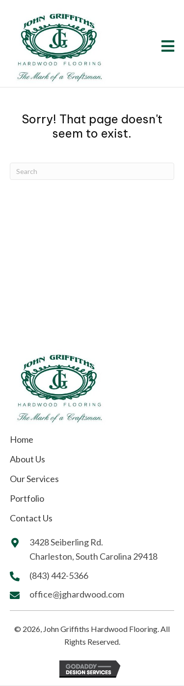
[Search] (92, 171)
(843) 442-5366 (59, 575)
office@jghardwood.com (76, 594)
